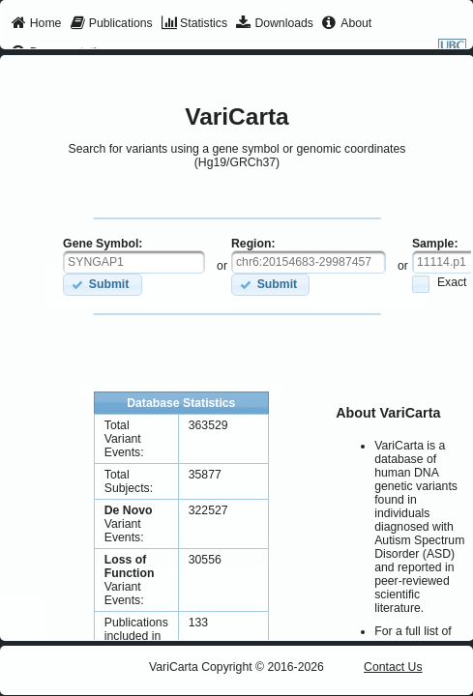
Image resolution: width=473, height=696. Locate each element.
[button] (102, 285)
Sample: (435, 243)
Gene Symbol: (102, 243)
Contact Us (393, 667)
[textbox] (134, 262)
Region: (253, 243)
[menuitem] (36, 24)
